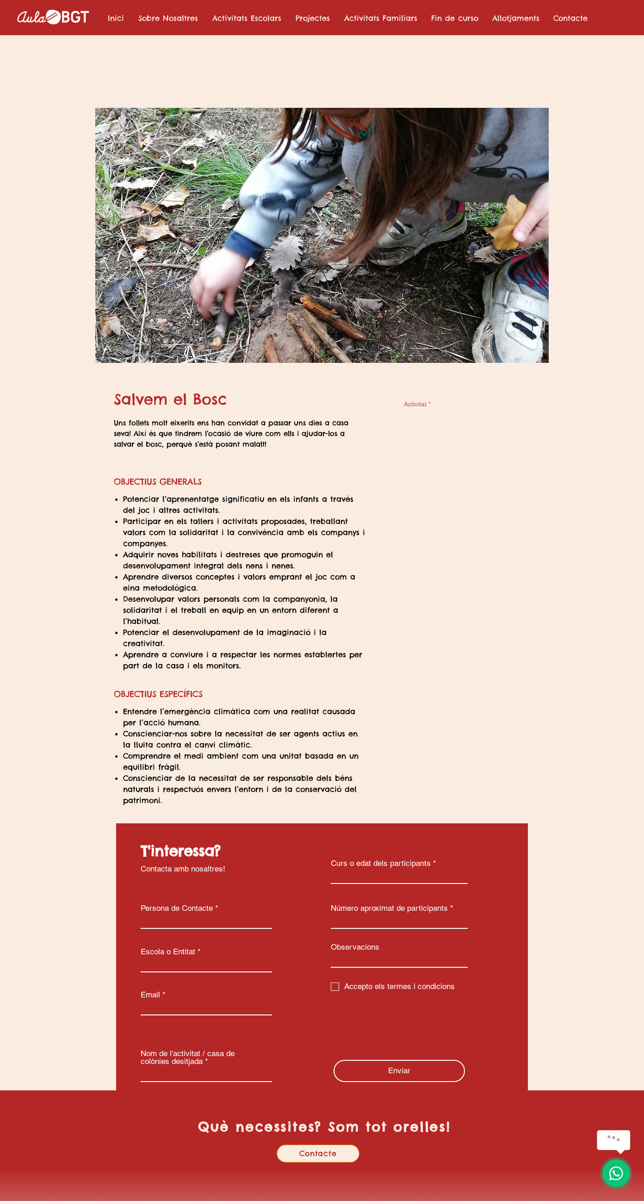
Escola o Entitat (168, 952)
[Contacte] (318, 1153)
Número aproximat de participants (389, 908)
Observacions (355, 947)
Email (150, 995)
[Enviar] (399, 1071)
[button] (246, 18)
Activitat (417, 404)
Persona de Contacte (177, 908)
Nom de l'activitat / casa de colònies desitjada (188, 1057)
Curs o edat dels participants (381, 863)
